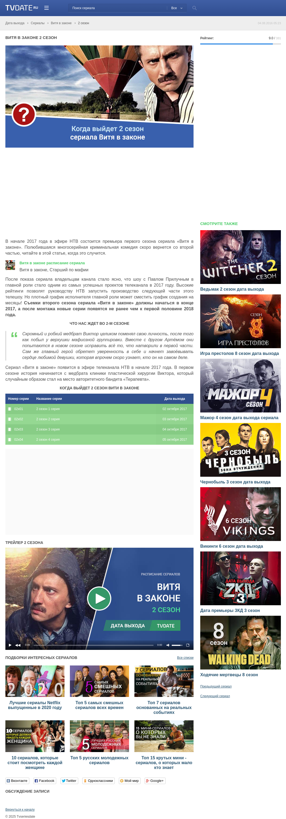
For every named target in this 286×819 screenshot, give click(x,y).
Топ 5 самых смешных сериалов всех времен (99, 705)
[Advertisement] (50, 193)
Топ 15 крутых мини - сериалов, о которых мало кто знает (164, 763)
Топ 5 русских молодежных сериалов (99, 760)
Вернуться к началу (20, 809)
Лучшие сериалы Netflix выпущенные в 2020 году (35, 705)
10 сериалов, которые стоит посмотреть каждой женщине (35, 763)
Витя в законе (52, 263)
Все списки (185, 658)
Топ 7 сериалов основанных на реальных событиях (164, 707)
